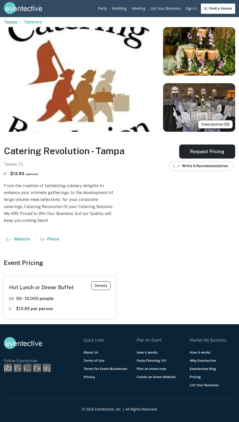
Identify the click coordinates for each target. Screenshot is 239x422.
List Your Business (166, 8)
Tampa (10, 22)
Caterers (33, 22)
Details (101, 286)
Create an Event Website (156, 377)
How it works (146, 352)
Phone (50, 239)
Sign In (191, 8)
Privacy (89, 377)
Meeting (138, 8)
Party (102, 8)
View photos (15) (215, 124)
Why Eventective (203, 360)
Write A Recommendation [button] (200, 166)
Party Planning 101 (151, 360)
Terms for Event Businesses (106, 368)
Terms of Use (94, 360)
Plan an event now (151, 368)
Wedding (119, 8)
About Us (91, 352)
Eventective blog (203, 368)
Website (18, 239)
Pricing (195, 377)
